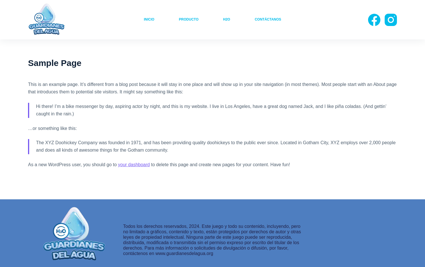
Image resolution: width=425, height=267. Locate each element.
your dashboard (134, 164)
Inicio (149, 19)
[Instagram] (391, 20)
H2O (226, 19)
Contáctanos (268, 19)
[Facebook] (374, 20)
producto (188, 19)
